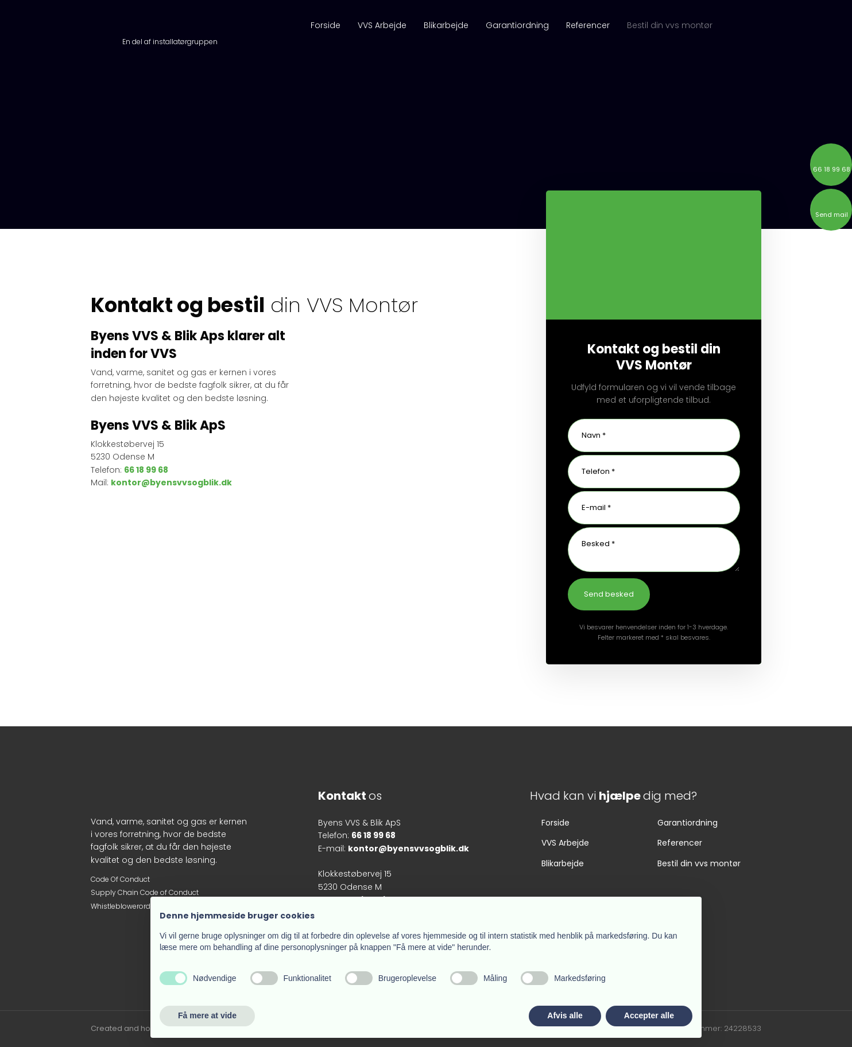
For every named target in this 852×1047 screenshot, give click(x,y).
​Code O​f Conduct (120, 879)
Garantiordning (517, 25)
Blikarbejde (446, 25)
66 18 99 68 (146, 470)
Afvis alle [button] (564, 1015)
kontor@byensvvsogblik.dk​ (408, 848)
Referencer (588, 25)
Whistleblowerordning (128, 906)
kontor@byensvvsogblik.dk (171, 482)
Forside (325, 25)
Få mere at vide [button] (207, 1015)
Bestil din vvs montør (669, 25)
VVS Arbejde (382, 25)
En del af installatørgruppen (170, 41)
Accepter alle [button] (649, 1015)
